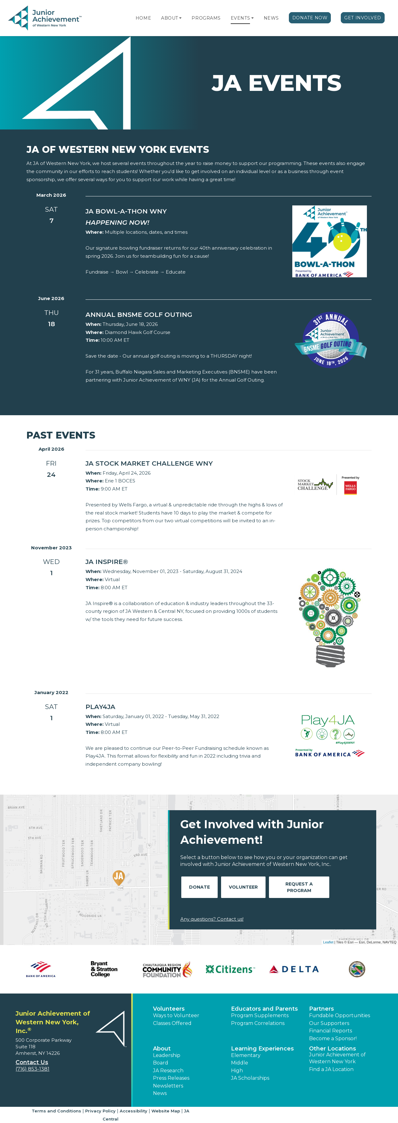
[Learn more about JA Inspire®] (184, 561)
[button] (180, 18)
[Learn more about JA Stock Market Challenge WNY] (184, 463)
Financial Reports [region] (330, 1031)
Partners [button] (321, 1009)
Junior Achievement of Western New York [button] (337, 1058)
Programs (206, 18)
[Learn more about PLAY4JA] (184, 706)
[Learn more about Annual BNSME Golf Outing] (184, 314)
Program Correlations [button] (258, 1023)
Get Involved (362, 18)
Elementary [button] (246, 1055)
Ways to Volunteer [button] (176, 1015)
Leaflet (328, 942)
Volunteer (243, 887)
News (271, 18)
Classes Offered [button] (172, 1023)
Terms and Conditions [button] (56, 1110)
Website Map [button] (165, 1110)
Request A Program (299, 887)
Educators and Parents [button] (264, 1009)
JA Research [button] (168, 1071)
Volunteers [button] (169, 1009)
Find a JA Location (331, 1069)
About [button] (162, 1048)
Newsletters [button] (168, 1086)
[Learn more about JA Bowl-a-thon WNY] (184, 211)
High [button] (237, 1071)
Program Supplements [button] (260, 1015)
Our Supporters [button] (329, 1023)
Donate (199, 887)
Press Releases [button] (171, 1078)
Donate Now (310, 18)
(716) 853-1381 (32, 1069)
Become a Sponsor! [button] (333, 1038)
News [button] (160, 1093)
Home (143, 18)
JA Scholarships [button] (250, 1078)
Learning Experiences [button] (262, 1048)
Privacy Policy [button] (100, 1110)
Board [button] (160, 1063)
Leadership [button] (166, 1055)
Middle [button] (239, 1063)
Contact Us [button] (32, 1062)
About (169, 18)
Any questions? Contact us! (211, 919)
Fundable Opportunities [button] (339, 1015)
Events (240, 18)
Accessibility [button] (133, 1110)
